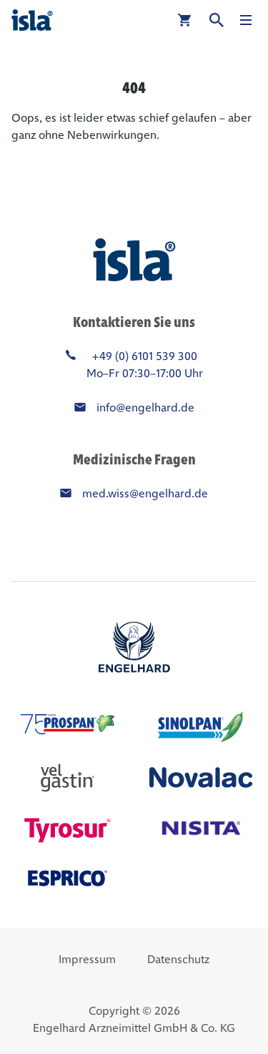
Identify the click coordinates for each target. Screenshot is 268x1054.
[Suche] (216, 20)
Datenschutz (178, 959)
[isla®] (32, 20)
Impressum (87, 959)
